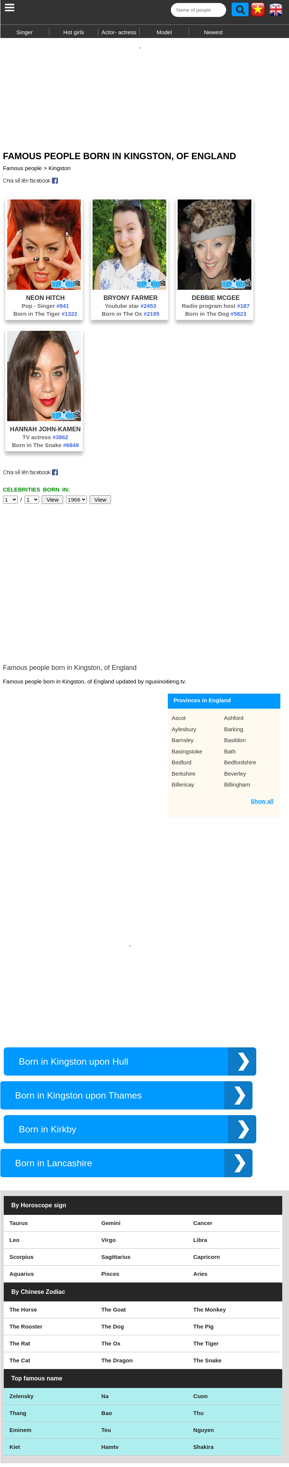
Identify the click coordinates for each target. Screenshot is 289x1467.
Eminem (20, 1370)
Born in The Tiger (46, 317)
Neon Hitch (45, 301)
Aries (200, 1213)
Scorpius (21, 1196)
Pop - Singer (45, 309)
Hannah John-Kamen (45, 432)
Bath (230, 698)
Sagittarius (116, 1196)
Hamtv (110, 1386)
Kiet (14, 1386)
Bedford (182, 709)
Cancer (203, 1163)
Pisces (110, 1213)
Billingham (237, 732)
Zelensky (21, 1336)
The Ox (110, 1283)
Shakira (203, 1386)
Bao (106, 1353)
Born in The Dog (215, 317)
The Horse (23, 1249)
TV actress (45, 441)
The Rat (19, 1283)
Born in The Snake (45, 449)
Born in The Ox (130, 317)
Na (104, 1336)
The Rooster (26, 1266)
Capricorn (206, 1196)
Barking (233, 676)
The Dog (112, 1266)
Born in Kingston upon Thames (78, 1035)
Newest (213, 32)
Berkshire (183, 721)
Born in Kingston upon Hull (73, 1001)
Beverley (235, 721)
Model (164, 32)
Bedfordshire (240, 709)
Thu (198, 1353)
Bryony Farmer (130, 301)
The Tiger (206, 1283)
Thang (17, 1353)
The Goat (113, 1249)
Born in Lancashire (53, 1103)
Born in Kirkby (47, 1069)
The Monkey (209, 1249)
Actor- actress (119, 32)
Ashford (233, 665)
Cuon (200, 1336)
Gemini (110, 1163)
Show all (262, 748)
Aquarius (21, 1213)
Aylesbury (184, 676)
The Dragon (116, 1300)
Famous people (22, 172)
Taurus (18, 1163)
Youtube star (130, 309)
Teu (106, 1370)
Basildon (235, 687)
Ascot (179, 665)
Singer (25, 32)
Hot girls (73, 32)
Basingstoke (187, 698)
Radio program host (215, 309)
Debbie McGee (216, 301)
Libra (200, 1179)
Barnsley (182, 687)
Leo (14, 1179)
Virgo (108, 1179)
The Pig (203, 1266)
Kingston (59, 172)
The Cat (19, 1300)
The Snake (207, 1300)
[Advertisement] (144, 93)
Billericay (183, 732)
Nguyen (203, 1370)
